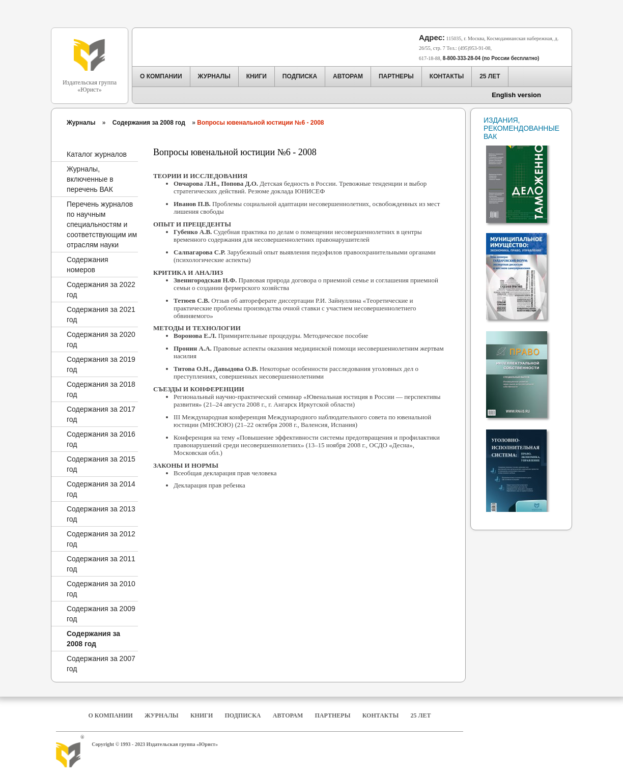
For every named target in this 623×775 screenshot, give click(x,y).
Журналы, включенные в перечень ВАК (90, 179)
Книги (201, 715)
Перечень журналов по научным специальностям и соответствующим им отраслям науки (102, 224)
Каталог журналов (97, 154)
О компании (110, 715)
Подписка (243, 715)
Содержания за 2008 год (148, 122)
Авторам (288, 715)
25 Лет (421, 715)
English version (516, 95)
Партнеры (333, 715)
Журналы (81, 122)
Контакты (380, 715)
